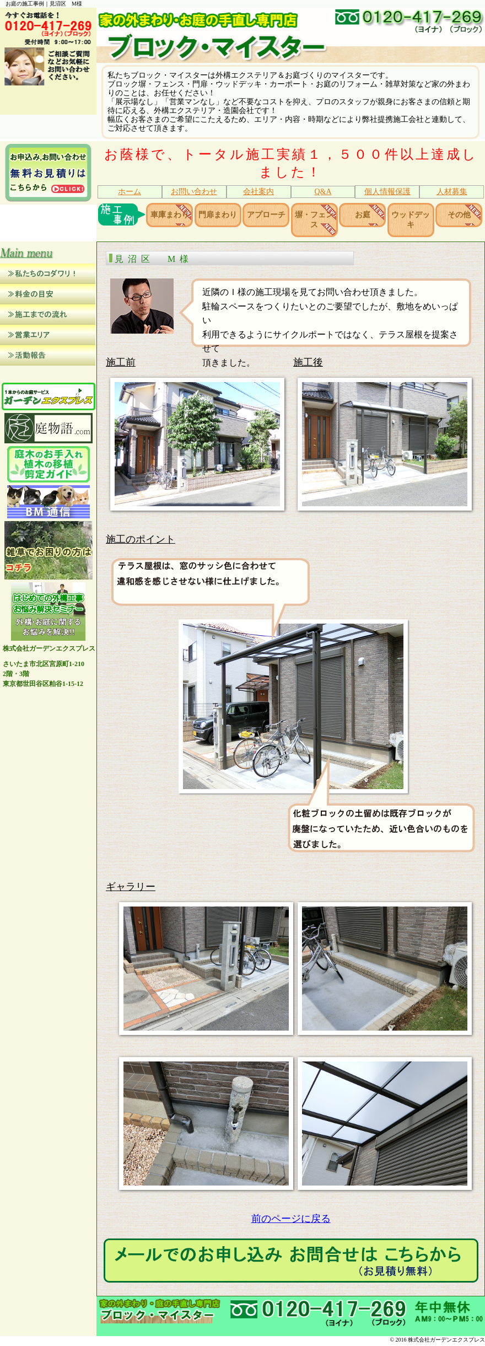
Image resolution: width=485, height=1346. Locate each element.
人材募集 (451, 191)
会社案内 (258, 191)
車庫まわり (169, 215)
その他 (459, 215)
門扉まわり (217, 215)
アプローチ (266, 215)
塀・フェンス (314, 221)
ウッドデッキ (410, 221)
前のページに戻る (291, 1220)
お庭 (362, 215)
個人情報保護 (387, 191)
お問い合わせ (194, 191)
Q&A (322, 191)
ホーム (129, 191)
